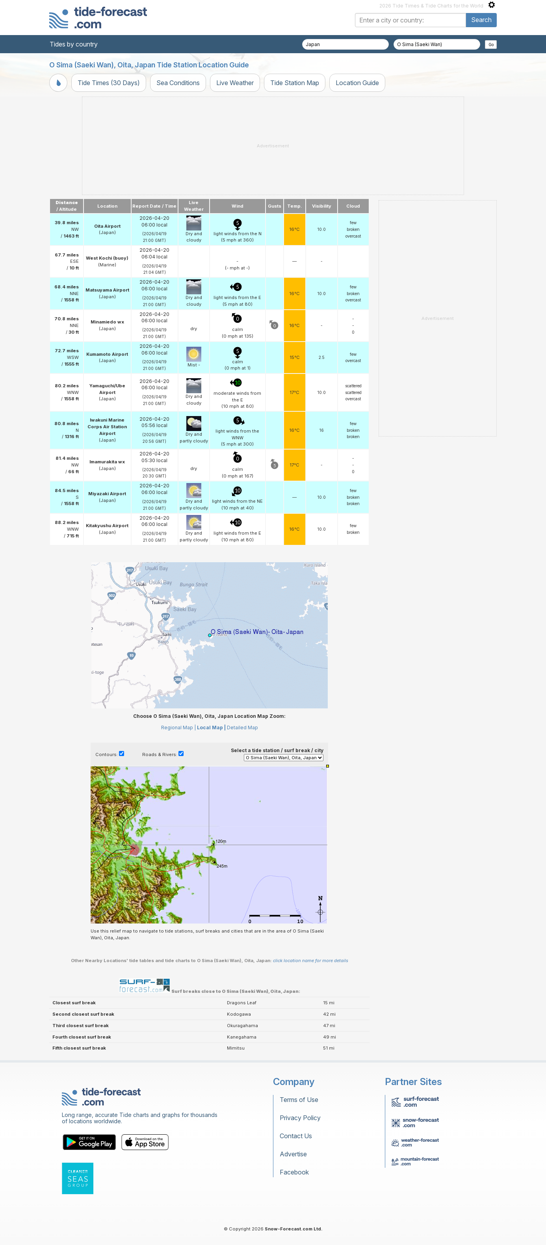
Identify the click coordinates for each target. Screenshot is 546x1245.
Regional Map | (178, 727)
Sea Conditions (178, 83)
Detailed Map (242, 727)
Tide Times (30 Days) (109, 83)
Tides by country (74, 44)
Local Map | (211, 727)
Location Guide (357, 83)
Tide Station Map (294, 83)
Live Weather (235, 83)
